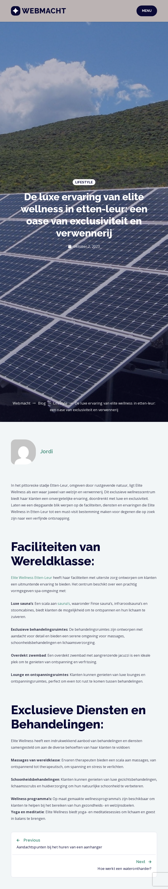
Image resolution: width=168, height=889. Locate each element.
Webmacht (44, 11)
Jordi (46, 451)
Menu (147, 11)
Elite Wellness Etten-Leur (31, 577)
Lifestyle (84, 182)
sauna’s (64, 603)
